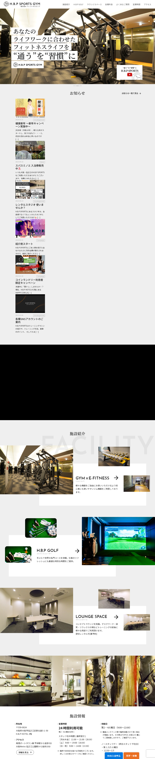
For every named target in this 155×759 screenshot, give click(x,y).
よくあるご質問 (123, 4)
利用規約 (75, 747)
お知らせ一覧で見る (130, 93)
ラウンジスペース (95, 4)
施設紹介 (68, 4)
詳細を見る (24, 559)
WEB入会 (127, 726)
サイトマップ (134, 747)
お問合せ (34, 745)
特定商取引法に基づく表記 (93, 747)
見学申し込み (128, 729)
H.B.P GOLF (80, 4)
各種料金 (110, 4)
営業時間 (137, 4)
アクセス (147, 4)
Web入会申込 (110, 756)
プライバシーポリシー (117, 747)
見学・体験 (130, 756)
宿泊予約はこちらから (77, 691)
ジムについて (89, 729)
